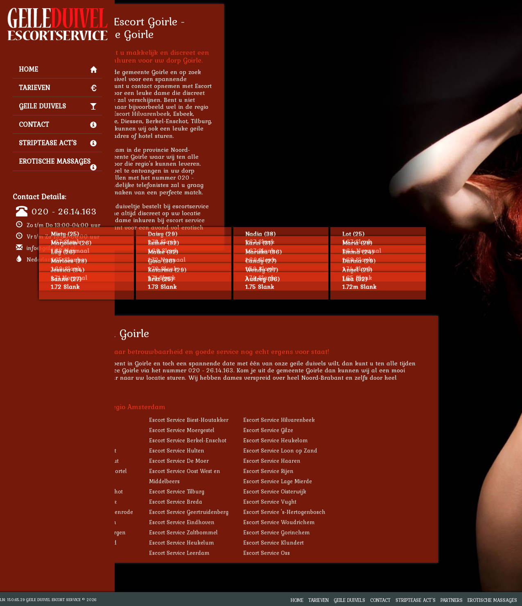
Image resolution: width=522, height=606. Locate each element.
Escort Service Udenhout (175, 461)
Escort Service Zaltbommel (271, 532)
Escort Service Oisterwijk (362, 491)
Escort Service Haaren (360, 461)
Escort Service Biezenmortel (179, 471)
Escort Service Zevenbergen (178, 532)
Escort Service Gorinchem (364, 532)
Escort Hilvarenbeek (229, 113)
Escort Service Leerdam (267, 553)
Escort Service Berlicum (173, 522)
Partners (452, 600)
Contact (58, 124)
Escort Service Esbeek (170, 430)
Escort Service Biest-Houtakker (276, 420)
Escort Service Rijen (356, 471)
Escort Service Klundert (361, 542)
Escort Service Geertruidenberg (276, 512)
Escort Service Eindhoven (270, 522)
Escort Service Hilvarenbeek (367, 420)
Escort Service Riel (166, 420)
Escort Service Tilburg (264, 491)
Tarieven (58, 87)
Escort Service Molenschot (177, 491)
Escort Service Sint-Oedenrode (182, 512)
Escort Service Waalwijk (174, 502)
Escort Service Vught (357, 502)
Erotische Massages (58, 163)
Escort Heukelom (162, 128)
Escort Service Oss (354, 553)
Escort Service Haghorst (173, 450)
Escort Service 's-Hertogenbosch (372, 512)
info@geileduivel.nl (51, 248)
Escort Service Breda (263, 502)
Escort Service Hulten (264, 450)
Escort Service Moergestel (270, 430)
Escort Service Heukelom (363, 440)
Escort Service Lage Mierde (365, 481)
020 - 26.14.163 (64, 211)
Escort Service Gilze (356, 430)
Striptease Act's (58, 143)
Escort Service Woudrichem (367, 522)
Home (58, 69)
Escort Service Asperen (172, 553)
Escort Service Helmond (174, 542)
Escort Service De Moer (267, 461)
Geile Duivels (58, 106)
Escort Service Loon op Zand (368, 450)
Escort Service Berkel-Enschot (275, 440)
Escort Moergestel (163, 121)
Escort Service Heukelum (269, 542)
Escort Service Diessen (171, 440)
